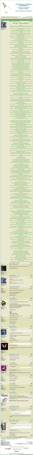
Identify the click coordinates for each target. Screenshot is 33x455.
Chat (27, 11)
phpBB (13, 446)
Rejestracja (17, 11)
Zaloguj (21, 11)
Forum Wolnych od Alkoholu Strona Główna (7, 16)
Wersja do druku (30, 442)
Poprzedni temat (24, 17)
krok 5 (16, 17)
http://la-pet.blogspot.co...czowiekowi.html (15, 370)
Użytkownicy (23, 10)
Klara (2, 364)
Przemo (18, 446)
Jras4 (2, 264)
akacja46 (2, 408)
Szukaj (19, 10)
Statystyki (30, 10)
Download (30, 11)
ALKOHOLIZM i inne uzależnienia (6, 17)
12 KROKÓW (13, 17)
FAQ (17, 10)
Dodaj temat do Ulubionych (29, 441)
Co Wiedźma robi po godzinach (13, 283)
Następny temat (30, 17)
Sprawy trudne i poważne (17, 16)
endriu (2, 288)
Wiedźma (2, 21)
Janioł (2, 340)
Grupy (27, 10)
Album (24, 11)
